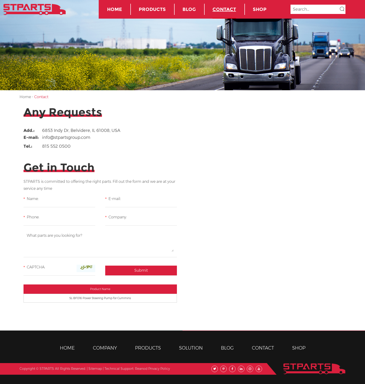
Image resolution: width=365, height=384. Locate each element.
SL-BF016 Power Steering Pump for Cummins (100, 298)
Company (105, 348)
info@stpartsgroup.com (66, 137)
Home (114, 9)
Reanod (141, 369)
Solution (191, 348)
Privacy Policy (159, 369)
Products (152, 9)
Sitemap (95, 369)
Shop (260, 9)
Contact (224, 9)
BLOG (189, 9)
